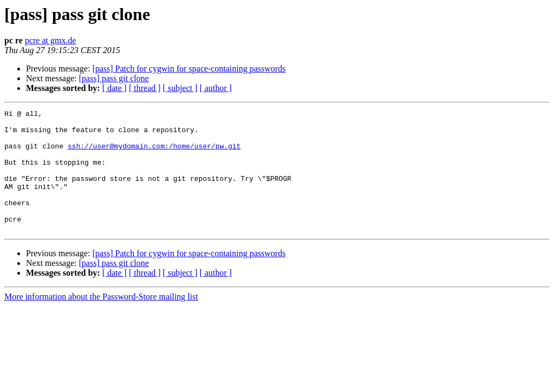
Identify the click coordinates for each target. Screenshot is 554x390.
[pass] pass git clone (114, 78)
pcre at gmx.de (50, 40)
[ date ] (114, 88)
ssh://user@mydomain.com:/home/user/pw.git (154, 154)
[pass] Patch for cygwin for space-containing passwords (189, 68)
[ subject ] (180, 88)
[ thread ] (145, 88)
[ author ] (216, 88)
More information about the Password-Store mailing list (101, 321)
